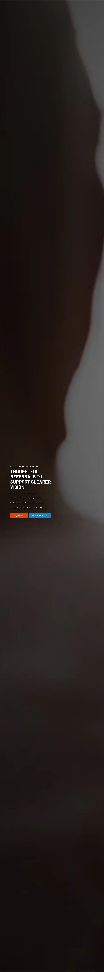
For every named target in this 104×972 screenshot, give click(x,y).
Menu (86, 6)
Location (66, 6)
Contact (76, 6)
